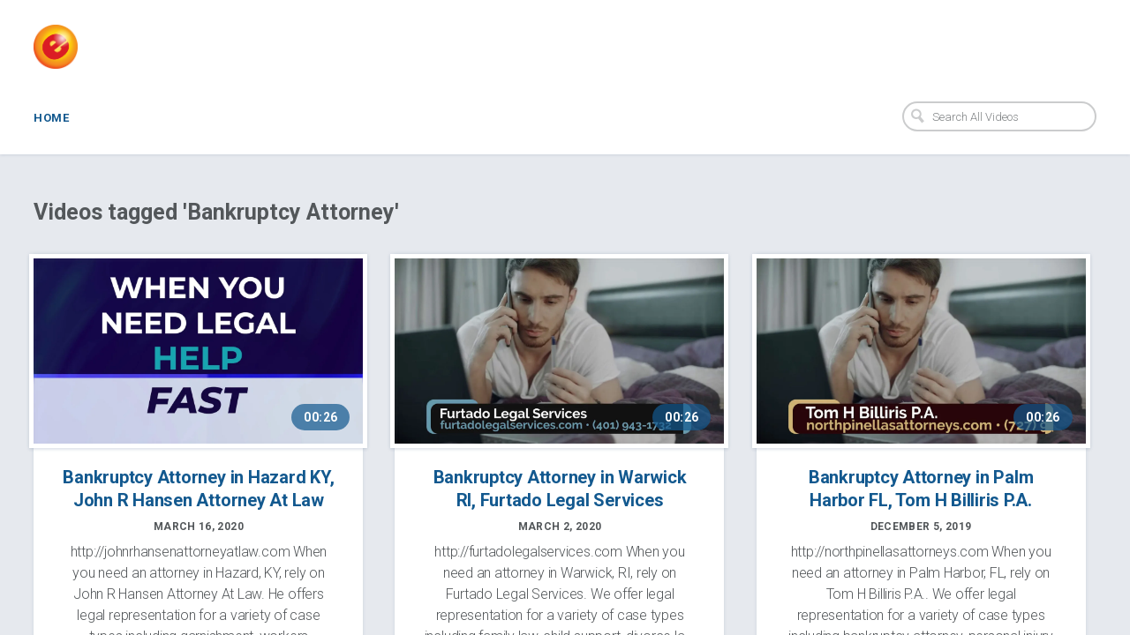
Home (51, 117)
